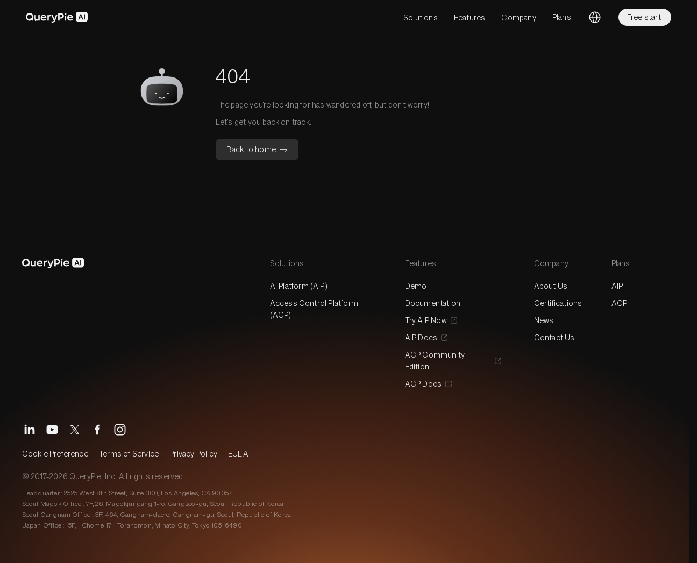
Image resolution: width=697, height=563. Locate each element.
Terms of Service (129, 453)
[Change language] (594, 17)
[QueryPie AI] (57, 17)
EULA (238, 453)
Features (470, 17)
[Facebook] (97, 429)
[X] (74, 429)
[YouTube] (52, 429)
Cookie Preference (55, 453)
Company (518, 17)
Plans (561, 17)
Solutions (420, 17)
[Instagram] (119, 429)
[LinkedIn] (29, 429)
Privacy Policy (193, 453)
